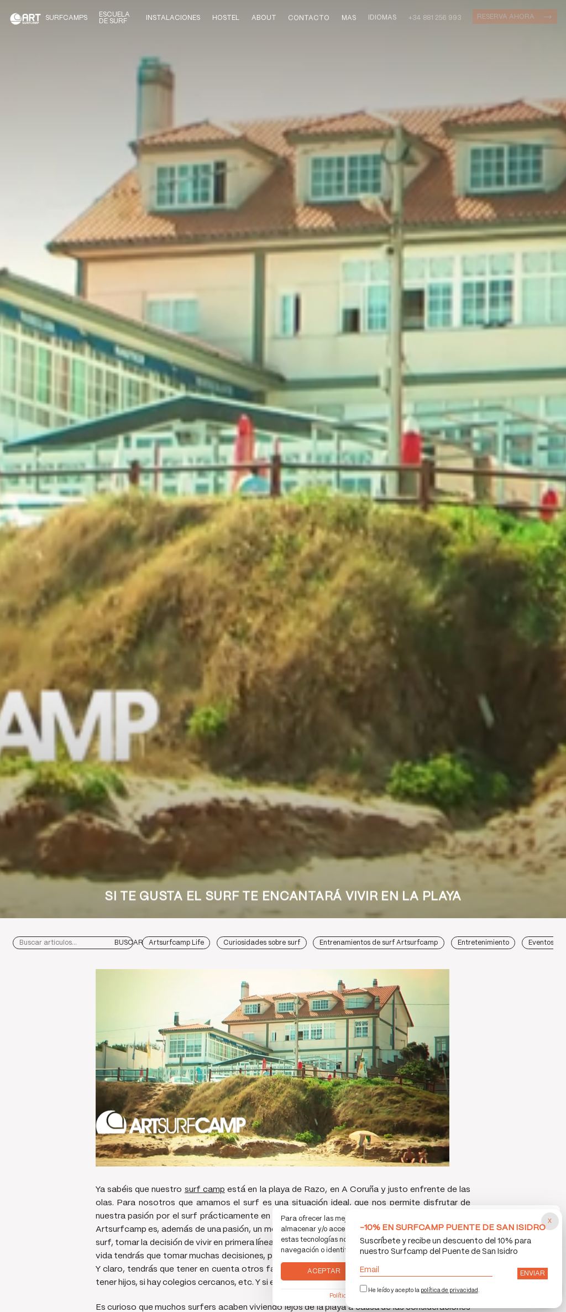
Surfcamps (66, 18)
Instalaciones (173, 18)
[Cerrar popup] (550, 1221)
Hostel (225, 18)
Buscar (128, 943)
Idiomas (382, 17)
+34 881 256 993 (434, 18)
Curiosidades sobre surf (261, 943)
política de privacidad (449, 1290)
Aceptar (323, 1271)
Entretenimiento (483, 943)
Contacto (308, 18)
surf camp (205, 1190)
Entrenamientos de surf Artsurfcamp (378, 943)
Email (426, 1270)
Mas (349, 17)
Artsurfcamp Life (176, 943)
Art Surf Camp (27, 18)
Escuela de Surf (114, 18)
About (263, 18)
